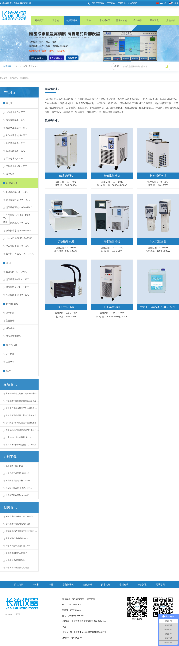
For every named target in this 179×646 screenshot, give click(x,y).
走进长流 (170, 20)
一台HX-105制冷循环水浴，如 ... (20, 437)
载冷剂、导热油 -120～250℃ (20, 254)
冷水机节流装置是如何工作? (18, 546)
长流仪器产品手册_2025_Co (18, 473)
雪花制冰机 (121, 20)
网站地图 (160, 584)
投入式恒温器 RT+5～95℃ (19, 238)
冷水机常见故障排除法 (15, 560)
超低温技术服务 (13, 336)
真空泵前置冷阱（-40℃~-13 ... (19, 488)
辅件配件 (10, 174)
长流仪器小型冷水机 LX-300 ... (19, 480)
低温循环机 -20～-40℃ (17, 192)
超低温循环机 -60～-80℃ (18, 200)
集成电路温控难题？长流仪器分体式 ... (22, 415)
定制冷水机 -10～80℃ (16, 166)
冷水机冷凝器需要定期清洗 (17, 567)
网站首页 (39, 20)
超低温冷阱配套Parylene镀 (17, 495)
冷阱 (88, 20)
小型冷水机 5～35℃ (15, 112)
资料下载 (10, 457)
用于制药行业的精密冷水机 (17, 538)
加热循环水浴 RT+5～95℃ (19, 230)
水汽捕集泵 (104, 20)
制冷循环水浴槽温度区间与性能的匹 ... (22, 430)
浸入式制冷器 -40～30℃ (17, 246)
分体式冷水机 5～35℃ (16, 135)
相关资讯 (10, 507)
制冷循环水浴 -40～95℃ (17, 223)
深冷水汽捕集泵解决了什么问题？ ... (21, 408)
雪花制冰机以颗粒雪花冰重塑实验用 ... (22, 423)
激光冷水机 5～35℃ (15, 143)
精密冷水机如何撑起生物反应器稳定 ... (22, 401)
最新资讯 (154, 20)
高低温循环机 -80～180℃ (18, 215)
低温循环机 (72, 20)
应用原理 (10, 313)
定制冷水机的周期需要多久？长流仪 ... (22, 444)
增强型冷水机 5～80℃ (16, 128)
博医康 (17, 614)
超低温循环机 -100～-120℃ (19, 207)
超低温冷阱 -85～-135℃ (17, 279)
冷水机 (55, 20)
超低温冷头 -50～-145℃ (17, 287)
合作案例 (137, 20)
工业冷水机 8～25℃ (15, 158)
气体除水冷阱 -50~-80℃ (17, 295)
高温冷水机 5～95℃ (15, 151)
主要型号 (10, 320)
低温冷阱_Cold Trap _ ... (16, 466)
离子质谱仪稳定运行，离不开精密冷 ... (22, 393)
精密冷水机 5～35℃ (15, 120)
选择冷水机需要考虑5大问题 (18, 524)
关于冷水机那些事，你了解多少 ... (20, 516)
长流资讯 (142, 584)
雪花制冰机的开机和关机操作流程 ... (21, 531)
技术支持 (105, 584)
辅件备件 (10, 328)
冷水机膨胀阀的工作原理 (16, 553)
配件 (7, 371)
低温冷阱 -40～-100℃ (16, 272)
